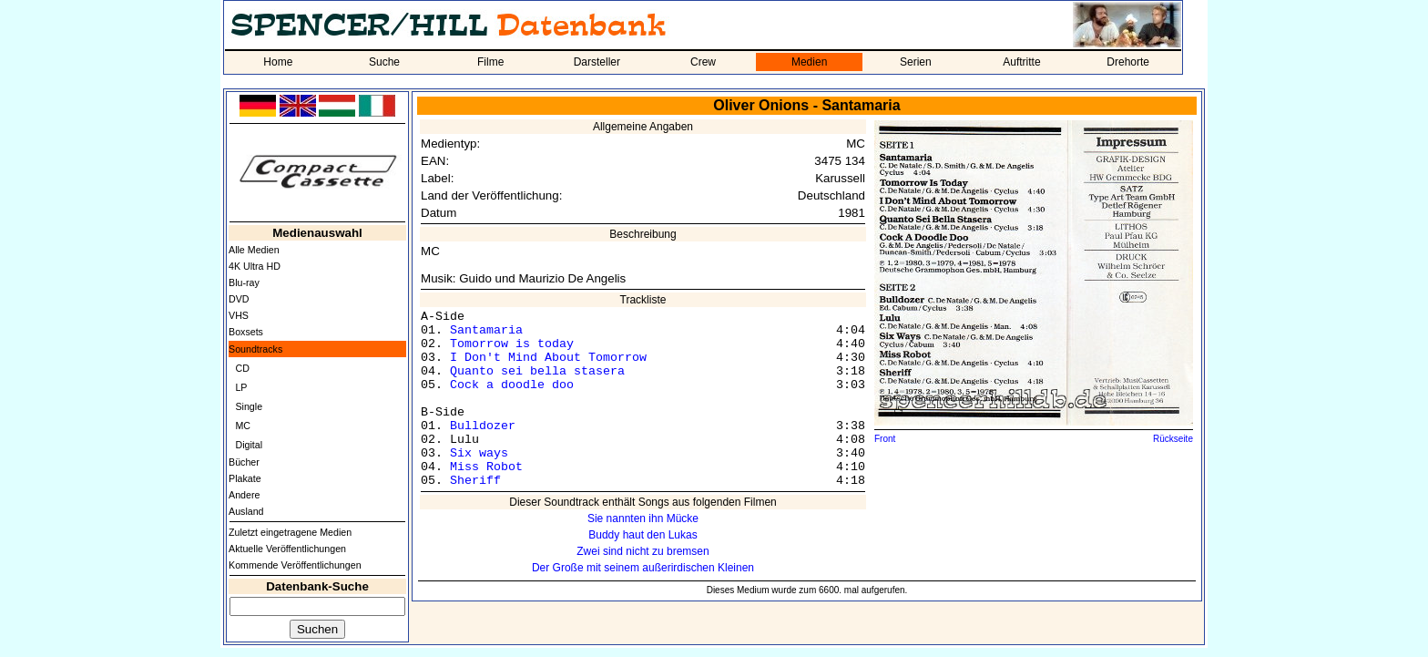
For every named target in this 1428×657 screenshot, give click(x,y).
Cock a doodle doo (512, 385)
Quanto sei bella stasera (537, 371)
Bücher (244, 462)
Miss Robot (486, 467)
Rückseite (1173, 439)
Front (884, 439)
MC (242, 425)
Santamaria (486, 330)
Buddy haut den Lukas (642, 535)
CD (242, 368)
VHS (239, 315)
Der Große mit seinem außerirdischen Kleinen (643, 567)
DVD (239, 298)
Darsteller (597, 62)
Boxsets (246, 331)
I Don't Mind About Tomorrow (548, 357)
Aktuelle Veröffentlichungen (287, 548)
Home (277, 62)
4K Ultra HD (254, 266)
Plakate (245, 478)
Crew (703, 62)
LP (241, 387)
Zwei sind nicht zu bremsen (642, 551)
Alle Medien (254, 249)
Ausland (246, 511)
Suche (384, 62)
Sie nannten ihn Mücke (643, 518)
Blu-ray (244, 282)
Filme (490, 62)
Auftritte (1021, 62)
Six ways (479, 453)
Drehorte (1128, 62)
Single (248, 406)
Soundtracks (255, 349)
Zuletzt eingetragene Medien (290, 532)
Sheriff (475, 481)
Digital (248, 444)
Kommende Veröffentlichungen (295, 564)
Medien (809, 62)
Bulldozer (482, 426)
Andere (244, 494)
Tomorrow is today (512, 344)
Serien (916, 62)
